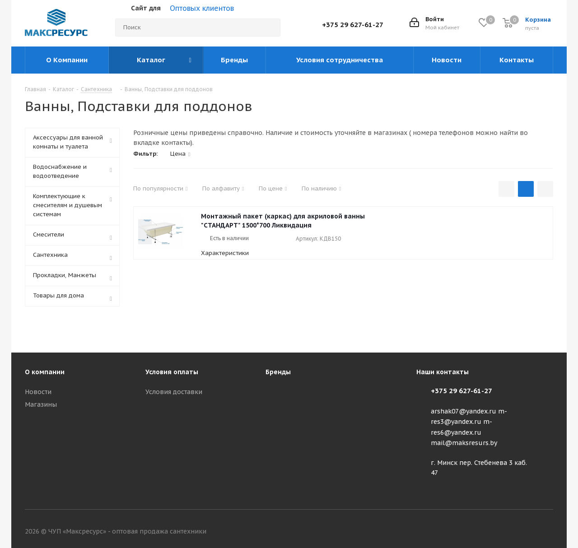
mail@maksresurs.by (464, 443)
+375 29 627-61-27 (352, 24)
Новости (38, 392)
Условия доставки (173, 392)
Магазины (41, 404)
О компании (45, 372)
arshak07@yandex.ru (463, 411)
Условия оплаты (171, 372)
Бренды (278, 372)
